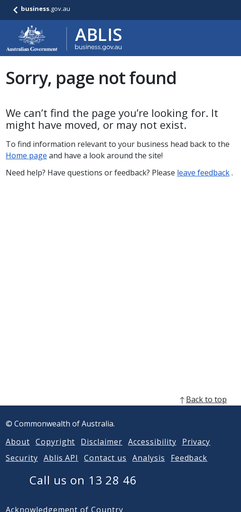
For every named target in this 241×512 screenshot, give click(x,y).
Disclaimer (101, 453)
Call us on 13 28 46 (83, 491)
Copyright (55, 453)
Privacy (196, 453)
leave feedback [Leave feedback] (203, 172)
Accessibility (152, 453)
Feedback (189, 469)
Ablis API (61, 469)
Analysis (148, 469)
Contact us (105, 469)
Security (22, 469)
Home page (26, 155)
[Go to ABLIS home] (64, 38)
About (18, 453)
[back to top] (120, 411)
